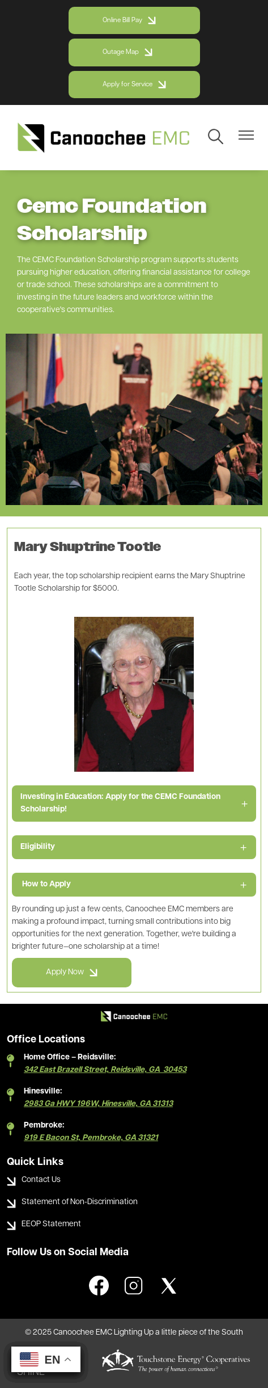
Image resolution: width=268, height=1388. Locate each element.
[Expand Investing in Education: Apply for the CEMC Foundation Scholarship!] (134, 803)
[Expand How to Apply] (134, 885)
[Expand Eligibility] (134, 847)
